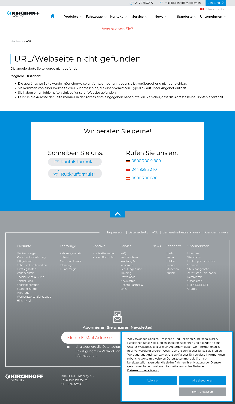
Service (138, 16)
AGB (155, 232)
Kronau (171, 265)
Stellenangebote (198, 269)
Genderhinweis (216, 232)
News (159, 16)
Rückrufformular (78, 174)
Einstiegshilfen (26, 269)
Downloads (128, 277)
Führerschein (129, 257)
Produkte (71, 16)
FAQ (123, 253)
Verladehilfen (25, 273)
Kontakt (116, 16)
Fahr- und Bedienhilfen (32, 265)
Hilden (170, 261)
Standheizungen (27, 288)
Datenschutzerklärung (119, 346)
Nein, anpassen (202, 391)
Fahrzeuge (94, 16)
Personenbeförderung (31, 257)
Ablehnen (153, 380)
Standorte (185, 16)
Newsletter (128, 281)
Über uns (193, 253)
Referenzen (194, 277)
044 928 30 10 (144, 3)
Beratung (213, 3)
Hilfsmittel (24, 300)
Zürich (170, 273)
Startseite (17, 41)
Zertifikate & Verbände (202, 273)
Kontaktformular (78, 161)
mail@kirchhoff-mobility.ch (183, 3)
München (172, 269)
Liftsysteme (24, 261)
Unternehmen (211, 16)
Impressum (115, 232)
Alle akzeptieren (202, 380)
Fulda (170, 257)
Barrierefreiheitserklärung (181, 232)
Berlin (170, 253)
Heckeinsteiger (27, 253)
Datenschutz (138, 232)
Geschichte (194, 281)
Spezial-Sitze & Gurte (30, 277)
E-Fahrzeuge (68, 269)
